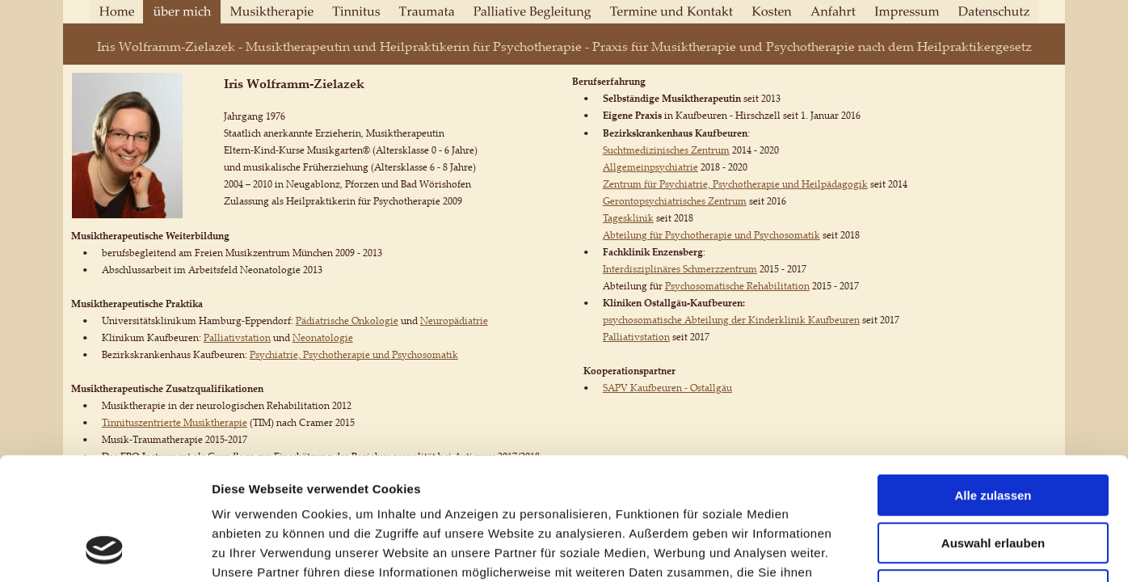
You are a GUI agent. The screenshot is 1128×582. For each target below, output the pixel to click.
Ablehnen (993, 479)
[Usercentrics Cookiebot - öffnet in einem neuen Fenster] (104, 550)
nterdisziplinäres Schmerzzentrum (681, 269)
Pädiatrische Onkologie (347, 320)
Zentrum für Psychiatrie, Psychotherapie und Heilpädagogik (735, 184)
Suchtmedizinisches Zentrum (666, 150)
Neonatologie (323, 337)
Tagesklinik (628, 218)
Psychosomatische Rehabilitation (737, 286)
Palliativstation (237, 337)
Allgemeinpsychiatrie (650, 167)
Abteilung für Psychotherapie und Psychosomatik (711, 235)
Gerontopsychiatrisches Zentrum (675, 201)
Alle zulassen (992, 384)
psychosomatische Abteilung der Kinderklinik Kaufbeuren (731, 320)
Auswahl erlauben (993, 432)
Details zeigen (859, 550)
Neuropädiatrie (454, 320)
